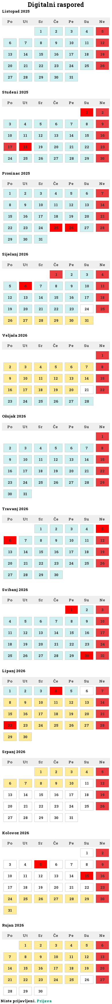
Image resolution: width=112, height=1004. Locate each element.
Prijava (44, 1000)
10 (71, 42)
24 (71, 65)
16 (56, 54)
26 (102, 65)
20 (10, 65)
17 (71, 54)
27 (10, 77)
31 (71, 77)
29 (41, 77)
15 (41, 54)
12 (102, 42)
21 (25, 65)
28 (25, 77)
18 (87, 54)
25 (87, 65)
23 (56, 65)
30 (56, 77)
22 (41, 65)
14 (25, 54)
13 (10, 54)
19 (102, 54)
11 (87, 42)
